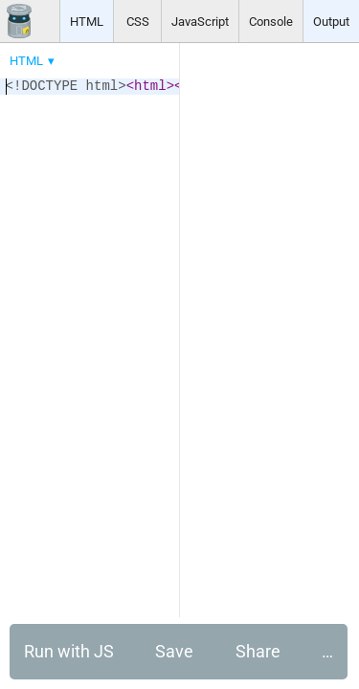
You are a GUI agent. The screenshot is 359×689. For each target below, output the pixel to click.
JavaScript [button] (200, 21)
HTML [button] (86, 21)
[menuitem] (33, 61)
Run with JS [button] (69, 651)
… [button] (327, 651)
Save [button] (174, 651)
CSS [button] (137, 21)
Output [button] (331, 21)
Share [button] (258, 651)
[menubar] (153, 56)
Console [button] (271, 21)
